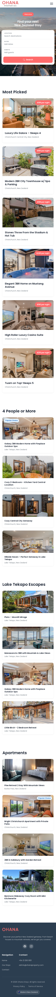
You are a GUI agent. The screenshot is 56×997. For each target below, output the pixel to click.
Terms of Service (35, 986)
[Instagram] (31, 946)
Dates (6, 41)
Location (8, 33)
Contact (5, 969)
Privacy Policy (19, 986)
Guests (7, 49)
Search (28, 59)
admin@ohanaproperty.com (31, 965)
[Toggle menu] (51, 4)
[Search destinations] (28, 36)
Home (4, 960)
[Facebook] (24, 946)
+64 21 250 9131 (25, 960)
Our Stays (6, 965)
